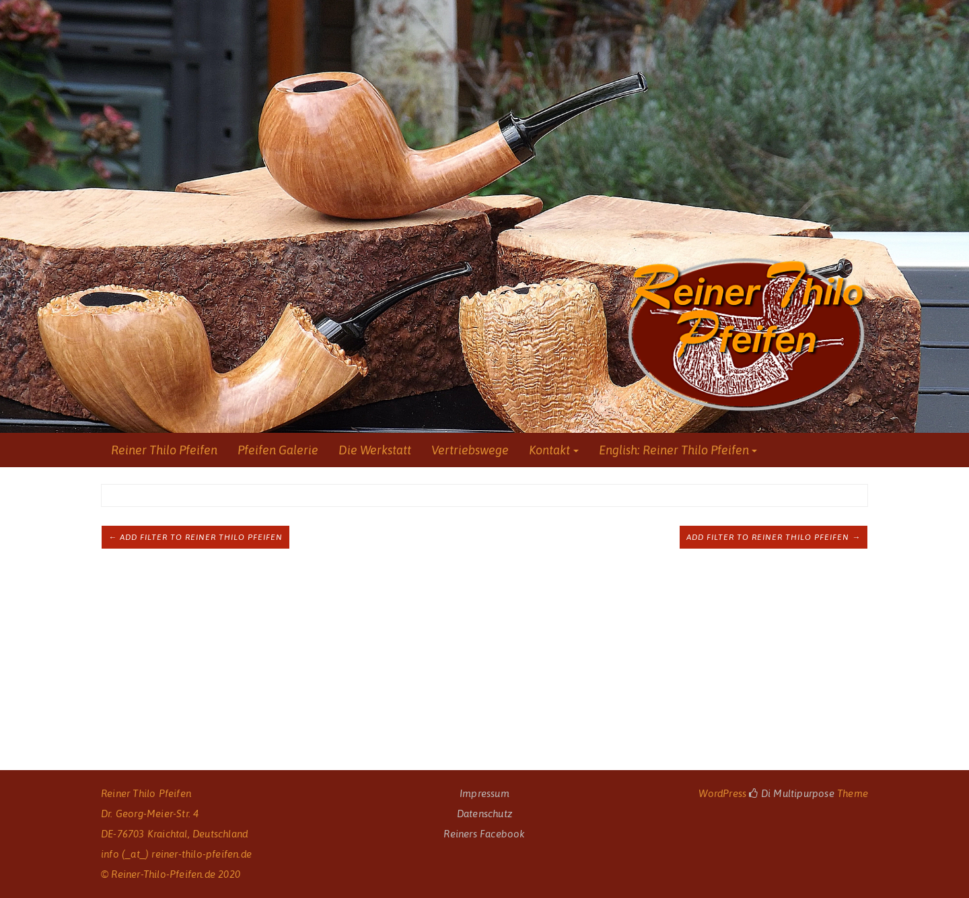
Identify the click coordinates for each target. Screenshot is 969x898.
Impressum (484, 793)
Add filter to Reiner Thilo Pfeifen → (773, 537)
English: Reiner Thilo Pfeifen (674, 450)
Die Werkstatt (374, 450)
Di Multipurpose (791, 793)
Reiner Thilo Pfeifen (164, 450)
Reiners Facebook (484, 833)
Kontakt (549, 450)
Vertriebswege (470, 450)
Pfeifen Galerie (278, 450)
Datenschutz (484, 813)
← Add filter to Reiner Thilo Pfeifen (195, 537)
